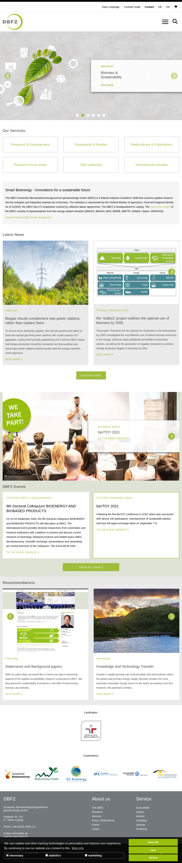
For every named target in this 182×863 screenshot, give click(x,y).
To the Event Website (113, 438)
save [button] (153, 850)
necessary (14, 855)
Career (96, 829)
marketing (93, 855)
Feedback (141, 820)
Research (97, 812)
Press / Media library (103, 820)
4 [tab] (93, 115)
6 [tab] (104, 115)
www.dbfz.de (20, 836)
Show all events (91, 567)
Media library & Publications (151, 144)
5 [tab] (98, 115)
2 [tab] (82, 115)
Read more (12, 359)
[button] (133, 7)
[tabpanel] (91, 76)
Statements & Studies (91, 144)
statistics (53, 855)
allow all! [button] (153, 842)
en (168, 6)
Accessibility (143, 807)
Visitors (140, 812)
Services (96, 816)
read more (107, 85)
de (160, 6)
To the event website (21, 552)
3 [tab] (88, 115)
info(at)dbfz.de (20, 833)
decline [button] (153, 857)
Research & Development (30, 144)
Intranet (140, 816)
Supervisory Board (160, 206)
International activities (151, 165)
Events (96, 824)
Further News (91, 375)
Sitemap (140, 824)
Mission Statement (15, 217)
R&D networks (91, 165)
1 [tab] (77, 115)
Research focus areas (30, 165)
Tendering (141, 829)
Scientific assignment (39, 217)
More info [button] (78, 848)
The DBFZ (97, 807)
